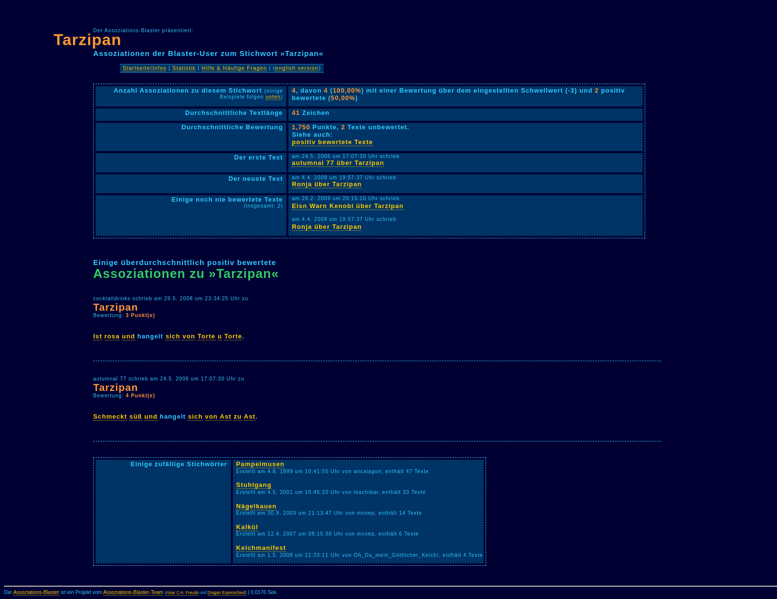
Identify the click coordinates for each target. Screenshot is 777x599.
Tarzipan (87, 40)
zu (238, 416)
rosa (112, 336)
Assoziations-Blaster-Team (133, 592)
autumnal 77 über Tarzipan (338, 162)
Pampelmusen (260, 464)
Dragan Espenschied (226, 593)
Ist (97, 336)
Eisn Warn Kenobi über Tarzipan (348, 206)
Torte (207, 336)
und (128, 336)
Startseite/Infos (144, 68)
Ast (225, 416)
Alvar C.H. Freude (182, 593)
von (188, 336)
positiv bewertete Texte (332, 142)
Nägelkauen (256, 506)
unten (273, 97)
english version (297, 68)
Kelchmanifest (261, 547)
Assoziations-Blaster (36, 592)
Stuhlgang (254, 485)
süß (135, 416)
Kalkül (247, 527)
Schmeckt (110, 416)
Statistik (184, 68)
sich (173, 336)
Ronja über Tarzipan (327, 184)
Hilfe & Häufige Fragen (234, 68)
